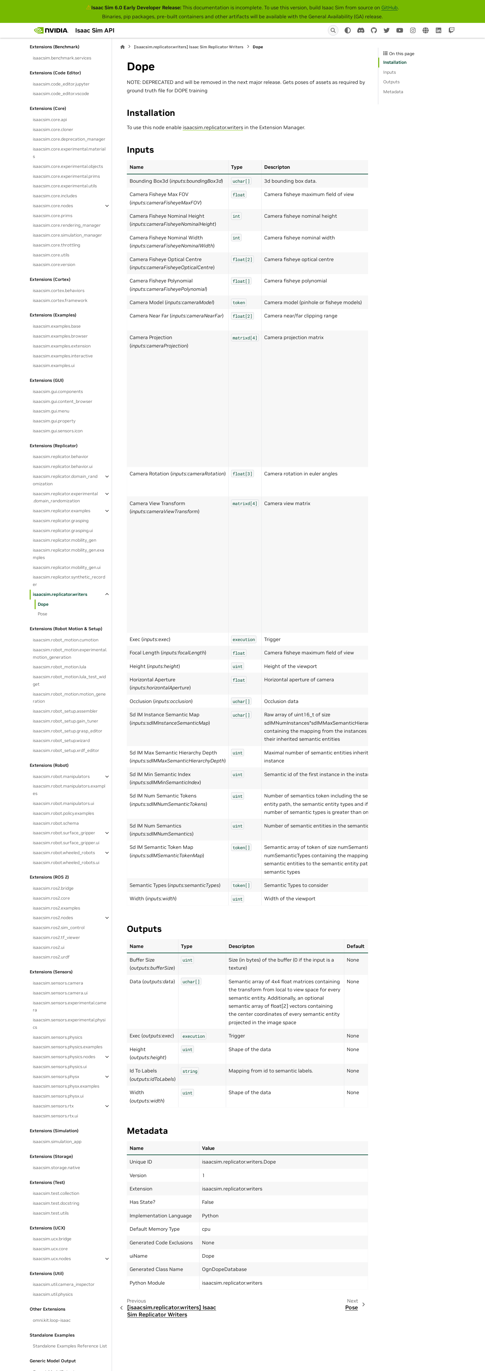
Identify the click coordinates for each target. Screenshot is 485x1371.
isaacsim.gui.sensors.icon (58, 431)
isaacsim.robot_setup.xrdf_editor (66, 750)
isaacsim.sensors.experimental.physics (69, 1023)
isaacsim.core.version (54, 264)
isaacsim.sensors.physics (57, 1037)
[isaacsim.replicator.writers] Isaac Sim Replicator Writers (188, 47)
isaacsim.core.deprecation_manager (69, 139)
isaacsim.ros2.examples (56, 908)
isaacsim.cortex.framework (60, 300)
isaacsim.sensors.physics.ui (60, 1066)
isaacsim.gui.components (58, 391)
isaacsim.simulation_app (57, 1141)
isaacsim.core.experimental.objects (68, 166)
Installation (394, 62)
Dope (43, 604)
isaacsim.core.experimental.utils (65, 186)
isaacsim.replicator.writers (60, 594)
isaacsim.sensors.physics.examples (67, 1047)
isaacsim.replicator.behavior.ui (62, 466)
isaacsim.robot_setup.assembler (65, 711)
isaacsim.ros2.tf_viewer (56, 937)
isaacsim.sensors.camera (58, 983)
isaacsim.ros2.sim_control (58, 927)
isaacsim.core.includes (55, 196)
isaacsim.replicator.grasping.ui (63, 530)
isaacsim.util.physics (53, 1294)
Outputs (391, 82)
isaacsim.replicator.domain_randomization (65, 480)
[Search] (333, 30)
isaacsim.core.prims (52, 215)
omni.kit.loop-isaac (52, 1320)
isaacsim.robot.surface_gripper (64, 833)
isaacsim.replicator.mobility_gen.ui (67, 567)
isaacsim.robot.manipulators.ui (63, 803)
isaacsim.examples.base (57, 326)
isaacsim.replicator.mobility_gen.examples (68, 553)
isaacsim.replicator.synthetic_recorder (69, 580)
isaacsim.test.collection (56, 1193)
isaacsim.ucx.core (50, 1248)
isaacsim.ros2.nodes (53, 917)
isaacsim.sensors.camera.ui (60, 993)
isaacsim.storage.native (56, 1167)
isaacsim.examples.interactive (63, 356)
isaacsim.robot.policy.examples (63, 813)
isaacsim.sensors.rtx (53, 1106)
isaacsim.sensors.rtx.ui (55, 1116)
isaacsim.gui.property (54, 421)
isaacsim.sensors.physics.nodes (64, 1056)
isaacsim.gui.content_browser (62, 401)
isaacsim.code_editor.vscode (61, 93)
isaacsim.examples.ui (54, 365)
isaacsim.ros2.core (51, 898)
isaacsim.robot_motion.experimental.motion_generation (70, 653)
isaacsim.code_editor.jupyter (61, 84)
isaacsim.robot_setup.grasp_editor (67, 731)
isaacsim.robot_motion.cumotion (65, 640)
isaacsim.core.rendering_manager (67, 225)
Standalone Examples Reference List (70, 1346)
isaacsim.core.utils (51, 255)
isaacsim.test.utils (51, 1213)
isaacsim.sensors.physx (56, 1076)
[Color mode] (347, 30)
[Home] (122, 47)
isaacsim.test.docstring (56, 1203)
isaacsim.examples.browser (60, 336)
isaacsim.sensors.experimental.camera (69, 1006)
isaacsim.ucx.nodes (52, 1258)
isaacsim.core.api (50, 119)
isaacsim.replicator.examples (61, 510)
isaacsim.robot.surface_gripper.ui (66, 842)
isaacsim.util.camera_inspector (64, 1284)
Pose (42, 614)
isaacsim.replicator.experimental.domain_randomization (65, 497)
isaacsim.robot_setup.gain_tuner (65, 721)
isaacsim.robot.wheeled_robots (64, 852)
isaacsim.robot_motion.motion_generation (69, 697)
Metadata (393, 91)
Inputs (389, 72)
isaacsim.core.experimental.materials (69, 152)
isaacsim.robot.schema (56, 823)
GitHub (389, 7)
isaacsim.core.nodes (53, 205)
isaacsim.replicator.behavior (60, 456)
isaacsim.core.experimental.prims (66, 176)
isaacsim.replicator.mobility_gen (64, 540)
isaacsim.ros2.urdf (51, 957)
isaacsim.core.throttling (56, 245)
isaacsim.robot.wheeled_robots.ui (66, 862)
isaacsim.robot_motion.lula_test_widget (69, 680)
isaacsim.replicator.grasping (60, 520)
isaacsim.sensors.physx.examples (66, 1086)
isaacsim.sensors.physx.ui (58, 1096)
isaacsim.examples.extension (62, 346)
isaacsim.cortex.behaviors (58, 290)
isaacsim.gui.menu (51, 411)
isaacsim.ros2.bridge (53, 888)
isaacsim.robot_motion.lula (59, 667)
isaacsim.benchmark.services (62, 58)
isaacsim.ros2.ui (48, 947)
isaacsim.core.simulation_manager (67, 235)
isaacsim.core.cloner (53, 129)
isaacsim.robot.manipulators (61, 776)
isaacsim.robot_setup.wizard (61, 740)
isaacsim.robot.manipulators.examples (69, 789)
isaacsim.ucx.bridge (52, 1239)
